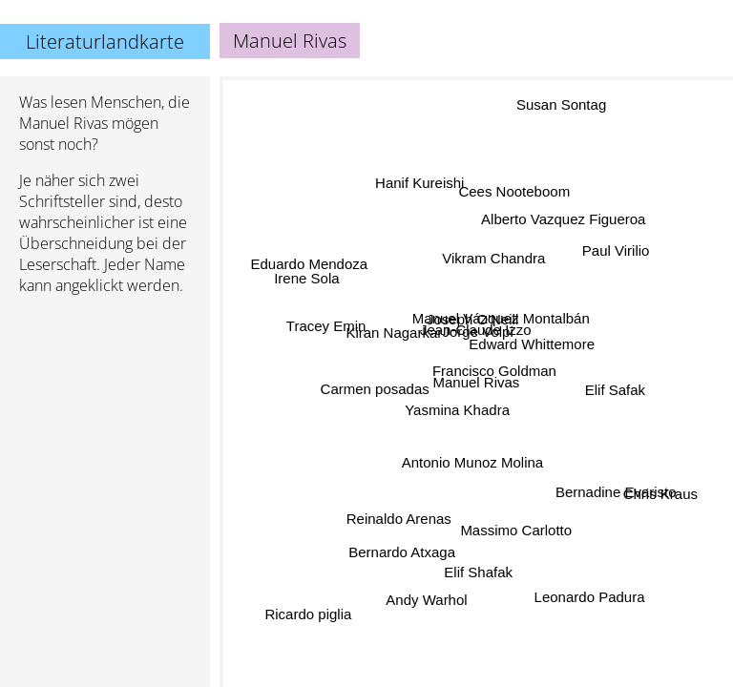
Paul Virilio (616, 251)
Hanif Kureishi (419, 185)
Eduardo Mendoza (309, 264)
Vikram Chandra (493, 258)
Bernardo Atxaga (403, 554)
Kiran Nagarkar (394, 331)
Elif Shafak (475, 571)
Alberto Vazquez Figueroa (563, 220)
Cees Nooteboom (514, 190)
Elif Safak (614, 386)
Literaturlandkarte (105, 41)
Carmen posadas (375, 389)
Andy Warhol (426, 600)
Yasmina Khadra (457, 411)
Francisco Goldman (494, 372)
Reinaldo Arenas (398, 518)
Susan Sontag (560, 106)
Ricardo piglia (307, 613)
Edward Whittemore (532, 345)
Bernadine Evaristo (616, 490)
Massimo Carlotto (516, 531)
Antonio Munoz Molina (472, 463)
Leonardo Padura (589, 598)
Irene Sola (307, 279)
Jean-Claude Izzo (475, 330)
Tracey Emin (326, 323)
